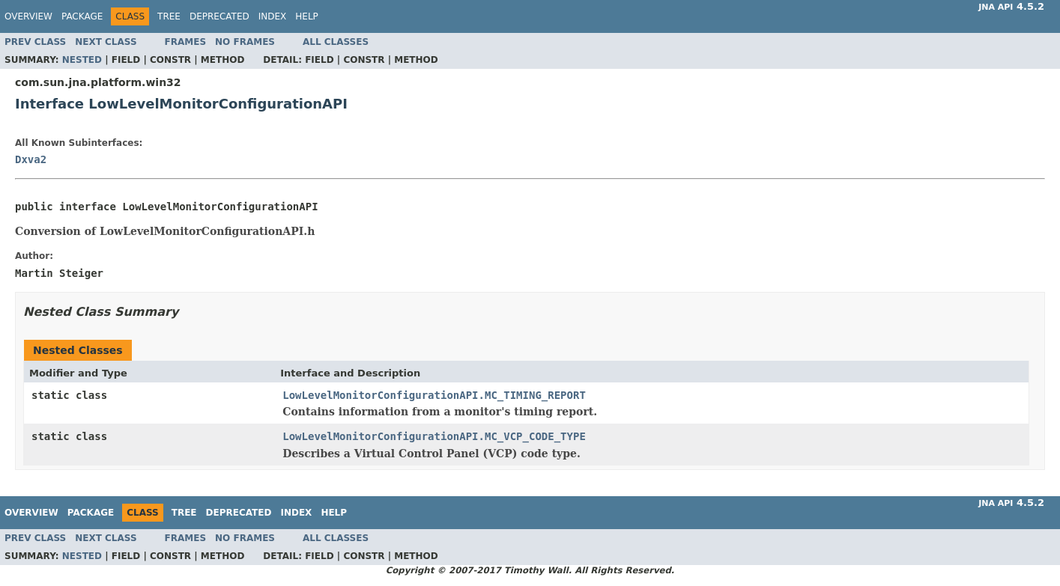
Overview (28, 16)
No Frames (245, 42)
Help (306, 16)
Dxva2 (30, 159)
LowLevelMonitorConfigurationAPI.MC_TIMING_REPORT (434, 395)
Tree (169, 16)
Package (82, 16)
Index (272, 16)
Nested (82, 60)
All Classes (336, 42)
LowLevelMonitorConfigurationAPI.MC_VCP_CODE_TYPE (434, 436)
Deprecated (219, 16)
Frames (186, 42)
